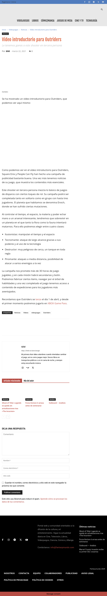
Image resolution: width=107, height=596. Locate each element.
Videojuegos (23, 20)
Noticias (24, 30)
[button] (101, 9)
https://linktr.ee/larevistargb (30, 351)
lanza (38, 299)
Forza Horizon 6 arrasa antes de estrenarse (91, 540)
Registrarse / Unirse (9, 2)
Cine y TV (79, 20)
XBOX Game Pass (57, 303)
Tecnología (91, 20)
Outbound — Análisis (57, 403)
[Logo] (14, 9)
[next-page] (8, 417)
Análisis (52, 399)
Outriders (46, 313)
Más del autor (29, 381)
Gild (8, 51)
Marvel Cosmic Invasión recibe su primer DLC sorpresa (91, 550)
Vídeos (25, 313)
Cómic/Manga (47, 20)
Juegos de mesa (64, 20)
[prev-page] (3, 417)
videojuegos (35, 313)
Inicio (4, 30)
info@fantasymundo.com (62, 547)
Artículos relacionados (12, 381)
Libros (35, 20)
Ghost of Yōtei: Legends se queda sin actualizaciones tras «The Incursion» (91, 533)
